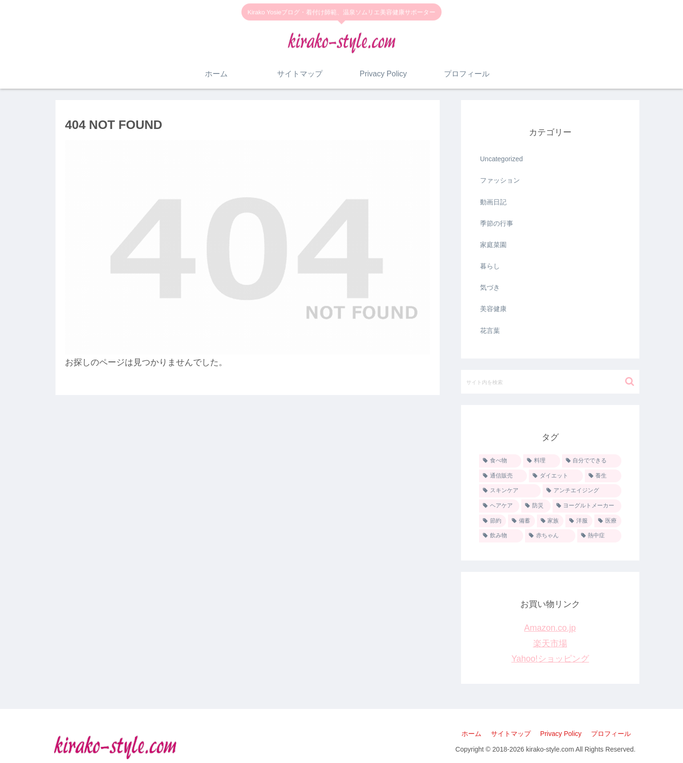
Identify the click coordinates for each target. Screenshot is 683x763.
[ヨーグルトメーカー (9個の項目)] (587, 506)
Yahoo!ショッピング (550, 658)
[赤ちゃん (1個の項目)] (550, 535)
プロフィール (611, 733)
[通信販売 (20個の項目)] (503, 476)
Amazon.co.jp (550, 628)
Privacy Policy (560, 733)
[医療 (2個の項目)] (607, 521)
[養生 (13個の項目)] (603, 476)
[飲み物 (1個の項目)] (501, 535)
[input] (550, 382)
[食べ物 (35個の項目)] (500, 461)
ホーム (471, 733)
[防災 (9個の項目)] (535, 506)
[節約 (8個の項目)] (492, 521)
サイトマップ (511, 733)
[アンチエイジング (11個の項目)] (582, 490)
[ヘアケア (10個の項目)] (499, 506)
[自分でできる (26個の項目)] (591, 461)
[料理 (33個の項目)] (541, 461)
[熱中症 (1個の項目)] (599, 535)
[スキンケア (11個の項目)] (510, 490)
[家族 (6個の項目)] (550, 521)
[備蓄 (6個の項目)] (521, 521)
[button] (629, 381)
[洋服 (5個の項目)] (578, 521)
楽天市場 (550, 643)
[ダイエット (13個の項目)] (555, 476)
